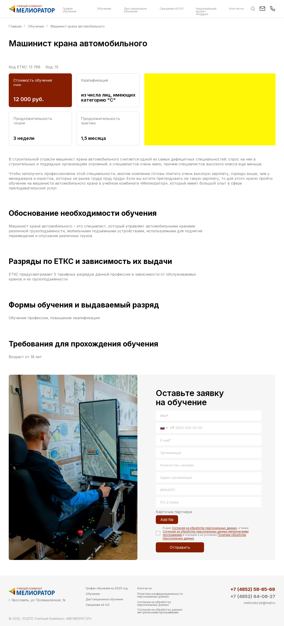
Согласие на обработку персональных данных (204, 528)
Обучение (36, 26)
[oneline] (208, 453)
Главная (15, 26)
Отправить (180, 547)
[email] (208, 440)
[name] (208, 415)
